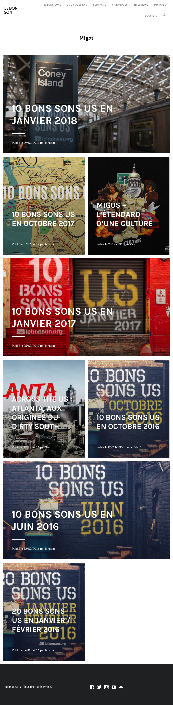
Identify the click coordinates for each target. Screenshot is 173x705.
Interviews (140, 4)
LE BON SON (11, 10)
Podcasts (99, 4)
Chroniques (120, 4)
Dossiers (151, 15)
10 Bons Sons (52, 4)
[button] (164, 15)
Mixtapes (160, 4)
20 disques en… (77, 4)
